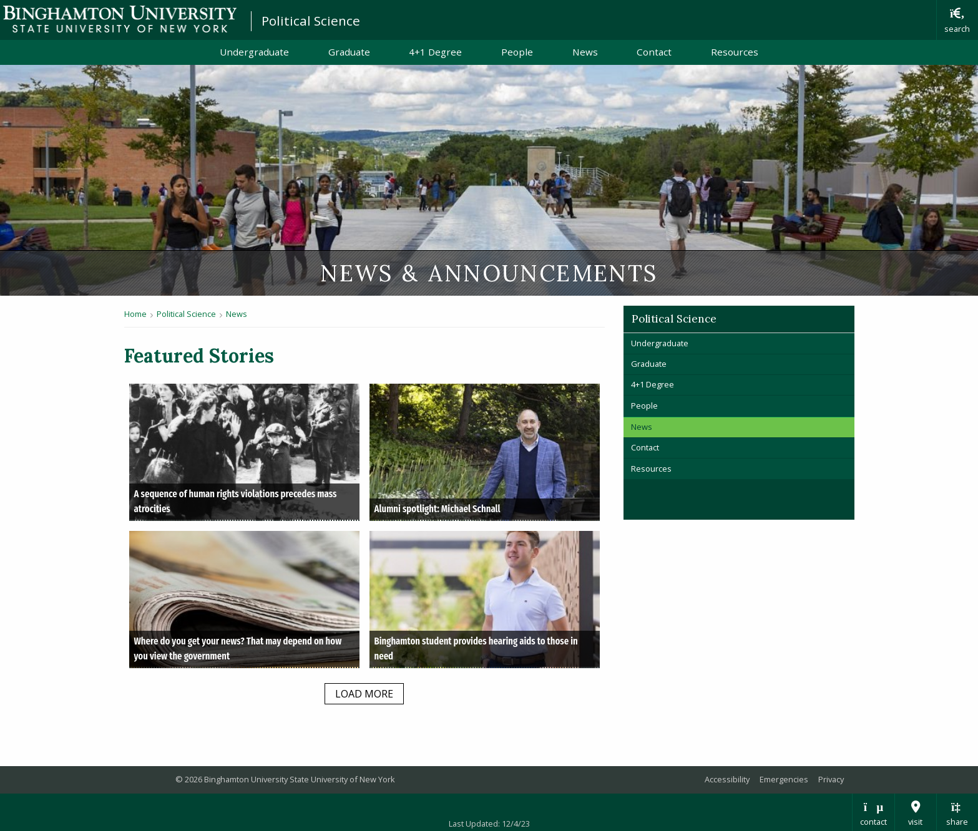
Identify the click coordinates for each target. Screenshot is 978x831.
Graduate (349, 52)
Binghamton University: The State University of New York (120, 19)
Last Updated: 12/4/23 (489, 823)
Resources (734, 52)
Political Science (311, 20)
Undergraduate (254, 52)
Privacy (831, 779)
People (517, 52)
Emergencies (784, 779)
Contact (654, 52)
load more (364, 694)
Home (135, 313)
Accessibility (727, 779)
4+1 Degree (435, 52)
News (585, 52)
